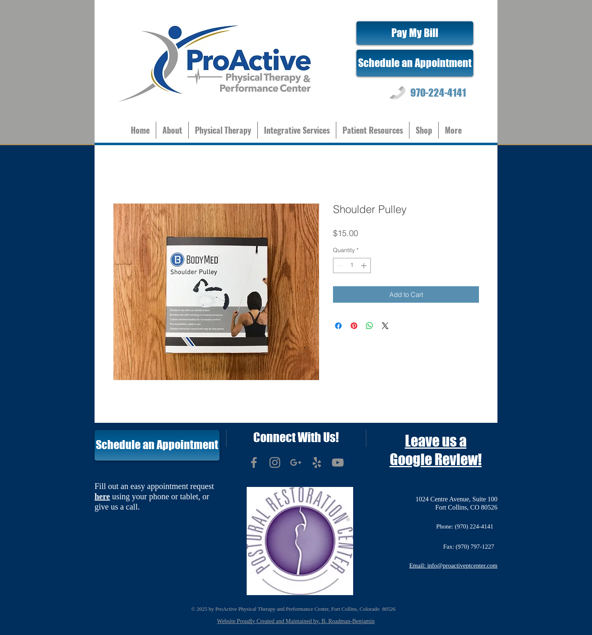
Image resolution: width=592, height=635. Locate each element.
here (102, 496)
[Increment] (364, 265)
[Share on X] (385, 326)
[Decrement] (339, 265)
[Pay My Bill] (414, 33)
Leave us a (436, 441)
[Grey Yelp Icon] (317, 462)
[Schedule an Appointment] (414, 63)
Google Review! (436, 459)
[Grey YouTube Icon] (338, 462)
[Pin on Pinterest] (354, 326)
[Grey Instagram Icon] (275, 462)
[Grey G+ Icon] (296, 462)
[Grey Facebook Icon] (254, 462)
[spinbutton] (352, 265)
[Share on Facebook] (338, 326)
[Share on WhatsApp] (370, 326)
